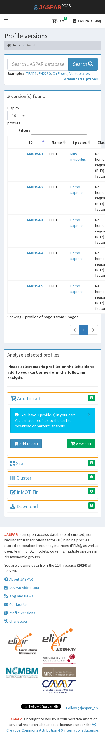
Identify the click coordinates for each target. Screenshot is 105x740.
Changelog (15, 621)
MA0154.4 (35, 252)
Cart (59, 20)
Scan (18, 463)
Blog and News (18, 596)
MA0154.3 (35, 219)
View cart (81, 443)
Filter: (52, 130)
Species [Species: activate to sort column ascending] (80, 142)
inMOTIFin (24, 492)
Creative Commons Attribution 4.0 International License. (52, 728)
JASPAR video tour (21, 587)
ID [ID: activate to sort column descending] (31, 142)
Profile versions (19, 612)
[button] (6, 21)
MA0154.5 (35, 285)
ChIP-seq (60, 73)
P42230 (45, 73)
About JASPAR (18, 579)
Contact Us (15, 604)
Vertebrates (79, 73)
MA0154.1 (35, 153)
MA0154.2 (35, 186)
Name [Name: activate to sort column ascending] (57, 142)
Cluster (20, 477)
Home (13, 45)
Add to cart (25, 398)
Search (83, 64)
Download (24, 506)
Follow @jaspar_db (82, 707)
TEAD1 (31, 73)
